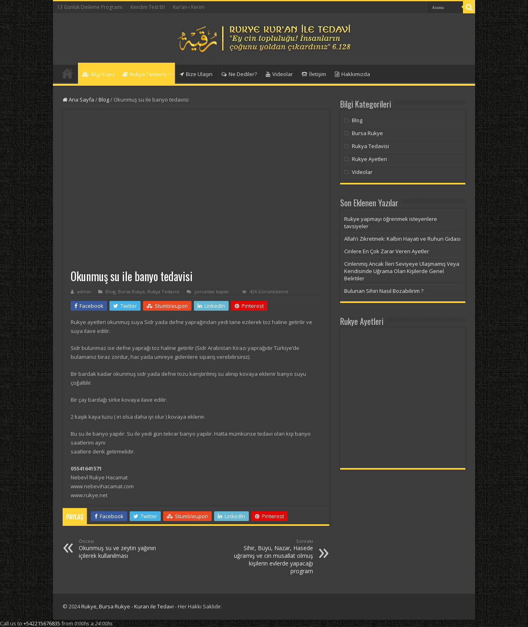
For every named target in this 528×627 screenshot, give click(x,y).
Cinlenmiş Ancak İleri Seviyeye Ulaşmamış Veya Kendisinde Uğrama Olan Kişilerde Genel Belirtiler (401, 271)
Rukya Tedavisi (145, 74)
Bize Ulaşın (196, 74)
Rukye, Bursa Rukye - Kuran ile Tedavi (127, 606)
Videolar (279, 74)
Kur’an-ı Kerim (188, 7)
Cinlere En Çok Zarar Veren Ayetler (386, 251)
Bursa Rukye (131, 291)
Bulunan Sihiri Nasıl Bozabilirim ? (383, 290)
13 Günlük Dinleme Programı (89, 7)
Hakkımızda (352, 74)
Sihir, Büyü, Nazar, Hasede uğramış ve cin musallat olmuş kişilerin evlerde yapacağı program (271, 556)
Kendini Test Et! (147, 7)
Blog (104, 99)
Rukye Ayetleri (369, 159)
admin (84, 291)
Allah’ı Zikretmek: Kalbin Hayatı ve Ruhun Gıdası (402, 238)
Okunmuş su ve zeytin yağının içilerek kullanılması (120, 548)
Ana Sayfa (78, 99)
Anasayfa (67, 73)
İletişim (314, 74)
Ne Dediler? (239, 74)
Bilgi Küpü (98, 74)
